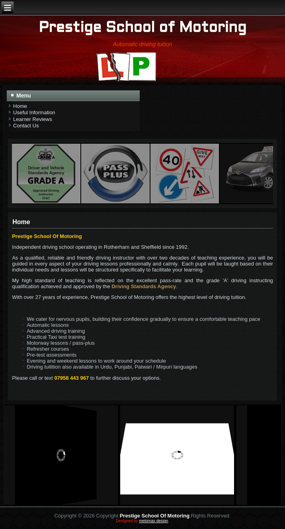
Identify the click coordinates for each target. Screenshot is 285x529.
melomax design (153, 521)
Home (20, 106)
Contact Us (26, 126)
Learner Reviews (32, 119)
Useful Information (34, 112)
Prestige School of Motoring (142, 28)
